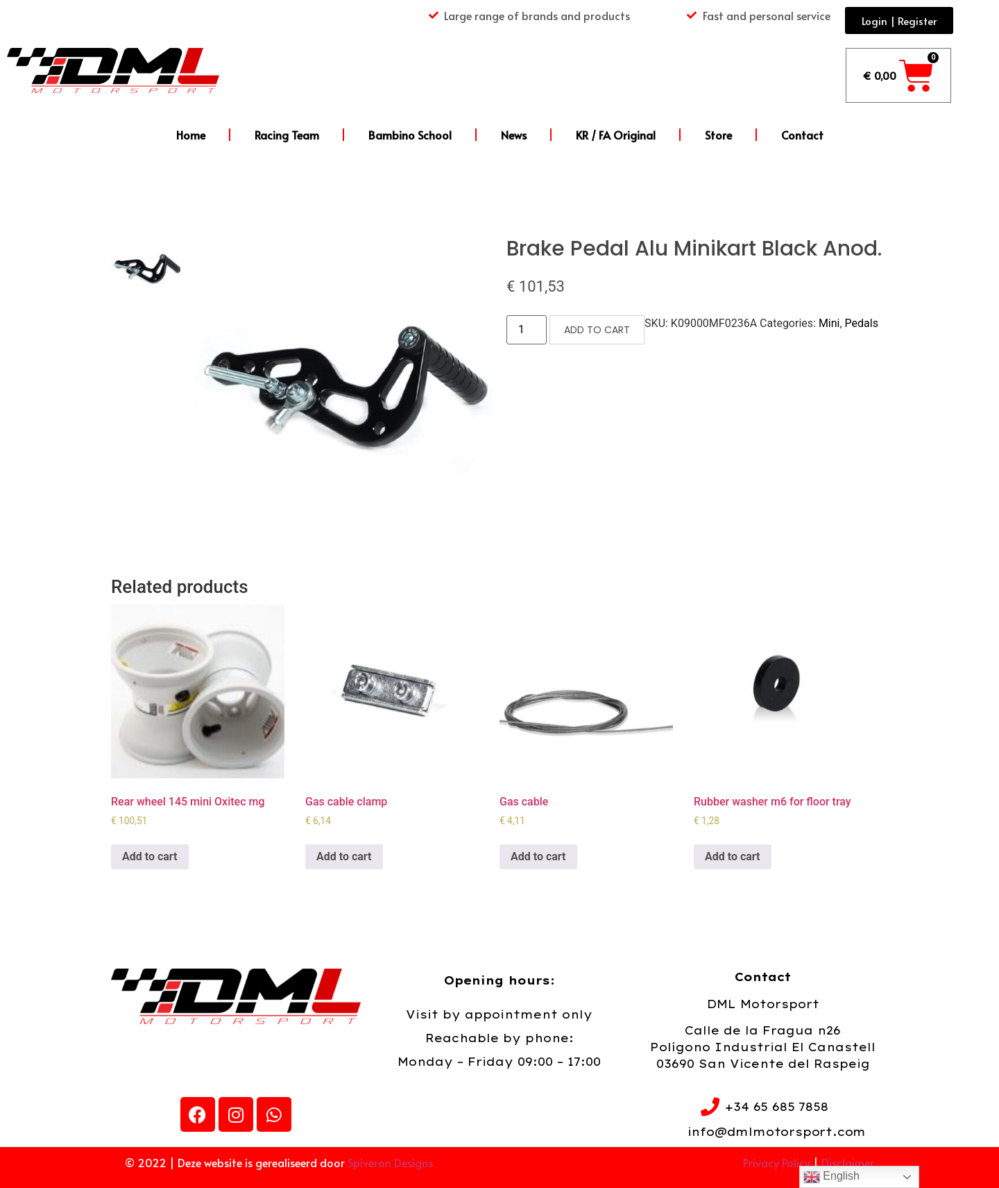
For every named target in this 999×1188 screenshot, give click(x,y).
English (831, 1177)
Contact (802, 134)
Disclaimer (847, 1162)
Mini (829, 323)
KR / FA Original (616, 134)
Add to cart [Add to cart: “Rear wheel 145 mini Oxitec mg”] (150, 856)
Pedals (861, 323)
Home (190, 134)
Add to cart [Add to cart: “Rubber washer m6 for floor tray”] (732, 856)
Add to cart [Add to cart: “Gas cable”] (538, 856)
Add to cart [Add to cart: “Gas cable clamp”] (344, 856)
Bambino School (410, 134)
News (514, 134)
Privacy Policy (776, 1162)
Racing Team (287, 134)
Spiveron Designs (390, 1162)
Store (718, 134)
